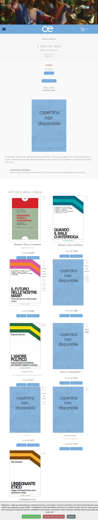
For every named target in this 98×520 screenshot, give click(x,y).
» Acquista (49, 73)
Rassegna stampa (49, 81)
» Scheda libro (33, 257)
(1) (83, 29)
